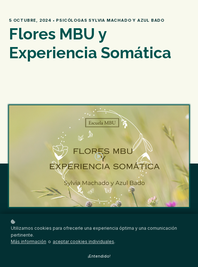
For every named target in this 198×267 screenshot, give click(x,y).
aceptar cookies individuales (83, 241)
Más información (28, 241)
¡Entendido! (99, 256)
